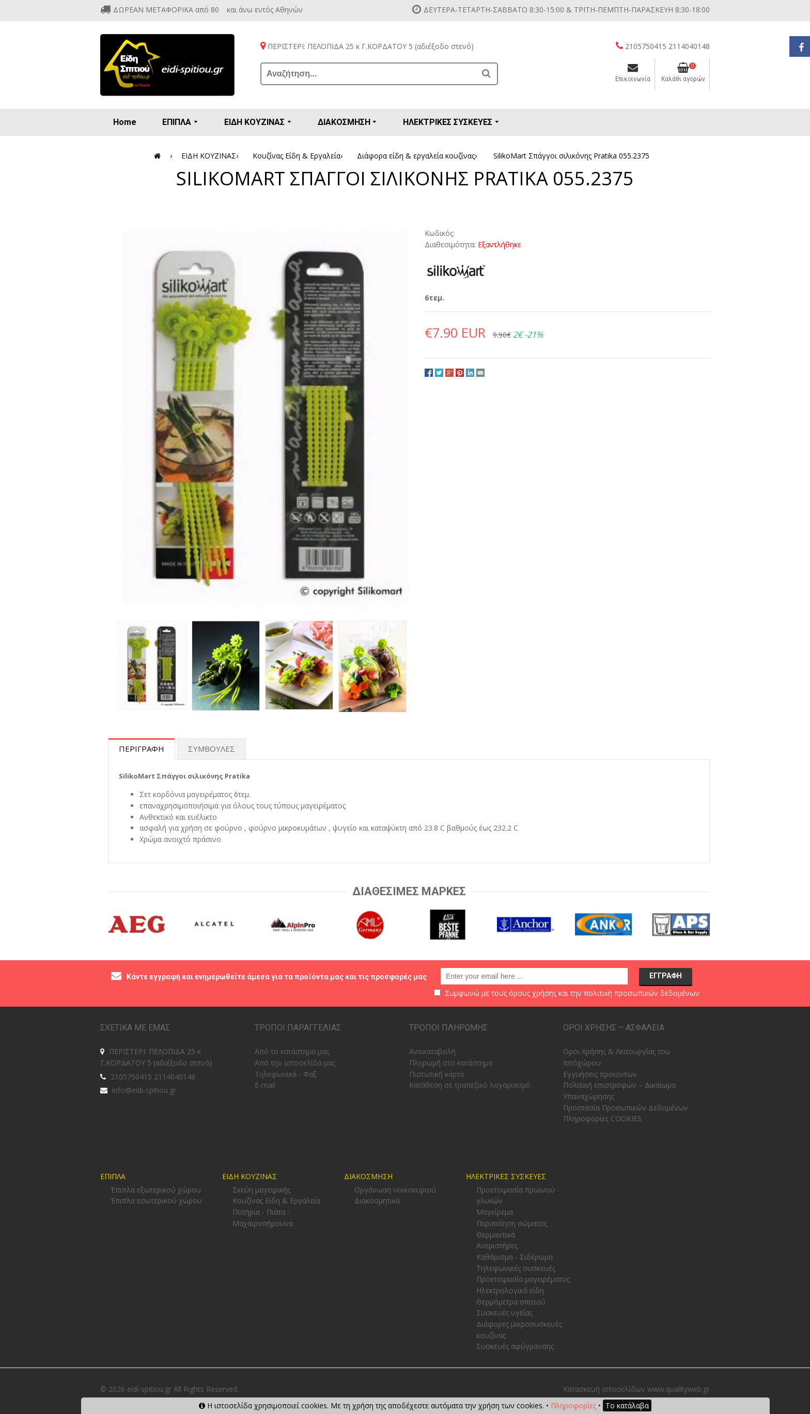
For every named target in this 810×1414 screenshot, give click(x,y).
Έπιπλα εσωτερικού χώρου (156, 1200)
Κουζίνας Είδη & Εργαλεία (299, 156)
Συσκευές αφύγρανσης (515, 1346)
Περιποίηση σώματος (511, 1223)
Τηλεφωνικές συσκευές (515, 1268)
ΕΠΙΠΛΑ (113, 1176)
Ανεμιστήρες (497, 1245)
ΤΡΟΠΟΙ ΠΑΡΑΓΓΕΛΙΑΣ (298, 1027)
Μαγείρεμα (494, 1212)
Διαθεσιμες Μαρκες (409, 891)
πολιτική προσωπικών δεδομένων (641, 993)
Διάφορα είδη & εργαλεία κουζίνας (418, 156)
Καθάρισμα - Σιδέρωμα (514, 1257)
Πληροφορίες (573, 1405)
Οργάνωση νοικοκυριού (395, 1190)
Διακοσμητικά (377, 1200)
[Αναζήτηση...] (368, 73)
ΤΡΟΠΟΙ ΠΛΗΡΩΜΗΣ (448, 1027)
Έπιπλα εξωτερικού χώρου (156, 1190)
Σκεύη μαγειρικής (261, 1190)
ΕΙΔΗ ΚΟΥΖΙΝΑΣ (211, 156)
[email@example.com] (534, 976)
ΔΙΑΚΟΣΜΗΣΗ (368, 1176)
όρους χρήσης (532, 993)
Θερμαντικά (495, 1235)
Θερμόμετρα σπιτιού (511, 1302)
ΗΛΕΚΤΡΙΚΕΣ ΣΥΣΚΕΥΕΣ (506, 1176)
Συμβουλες (211, 748)
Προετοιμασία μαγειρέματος (523, 1279)
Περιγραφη (141, 748)
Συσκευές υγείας (504, 1312)
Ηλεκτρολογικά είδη (510, 1290)
